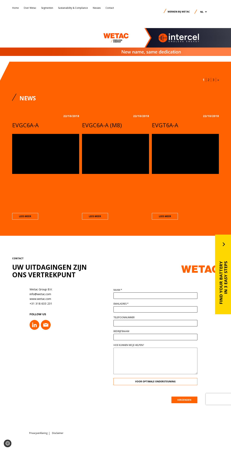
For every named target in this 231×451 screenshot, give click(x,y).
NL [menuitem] (201, 11)
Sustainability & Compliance (73, 7)
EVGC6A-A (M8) (102, 125)
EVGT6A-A (165, 125)
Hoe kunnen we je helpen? (130, 345)
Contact (110, 7)
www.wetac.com (39, 299)
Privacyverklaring (38, 433)
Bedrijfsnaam (123, 331)
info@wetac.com (39, 294)
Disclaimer (57, 433)
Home (15, 7)
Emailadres (122, 304)
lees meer (25, 216)
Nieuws (97, 7)
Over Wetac (30, 7)
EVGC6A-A (25, 125)
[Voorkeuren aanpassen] (7, 443)
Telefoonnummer (125, 318)
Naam (119, 290)
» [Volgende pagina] (218, 80)
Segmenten (47, 7)
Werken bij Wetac (179, 11)
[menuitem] (203, 12)
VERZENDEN (186, 400)
